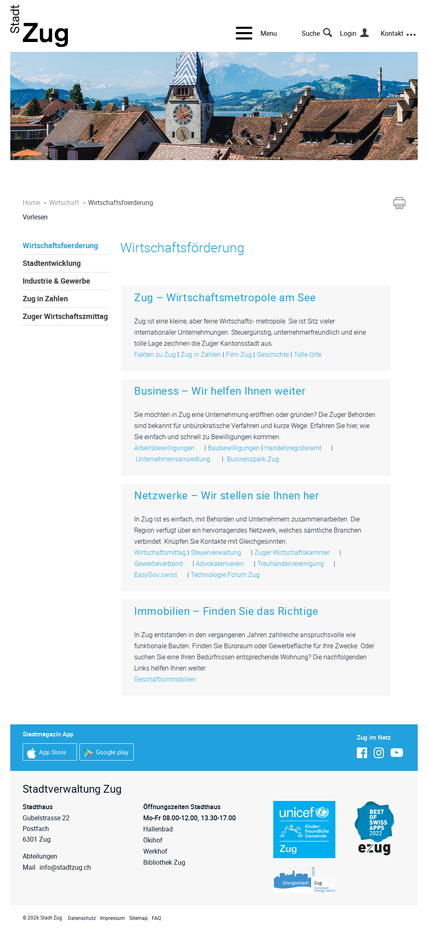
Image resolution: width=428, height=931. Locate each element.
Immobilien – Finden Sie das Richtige (226, 611)
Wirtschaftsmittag (160, 552)
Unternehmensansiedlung (177, 458)
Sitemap (138, 918)
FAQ (156, 918)
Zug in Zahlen (45, 298)
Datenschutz (82, 918)
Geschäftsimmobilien (169, 679)
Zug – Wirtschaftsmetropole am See (225, 297)
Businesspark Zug (256, 458)
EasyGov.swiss (160, 574)
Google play (106, 753)
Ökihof (153, 840)
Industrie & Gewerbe (56, 280)
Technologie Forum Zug (229, 574)
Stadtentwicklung (52, 263)
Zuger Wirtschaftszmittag (65, 316)
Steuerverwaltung (220, 552)
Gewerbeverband (162, 563)
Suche (311, 33)
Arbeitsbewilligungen (168, 447)
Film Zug (239, 354)
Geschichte (273, 354)
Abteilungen (40, 856)
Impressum (112, 918)
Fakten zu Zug (155, 354)
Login (348, 33)
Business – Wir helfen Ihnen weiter (220, 391)
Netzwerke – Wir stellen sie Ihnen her (226, 495)
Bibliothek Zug (164, 862)
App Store (46, 753)
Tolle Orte (307, 354)
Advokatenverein (224, 563)
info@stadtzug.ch (65, 867)
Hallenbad (158, 828)
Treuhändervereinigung (294, 563)
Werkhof (155, 851)
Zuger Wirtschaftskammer (296, 552)
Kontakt (392, 33)
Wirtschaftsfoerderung (60, 245)
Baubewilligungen (234, 447)
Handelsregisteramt (297, 447)
